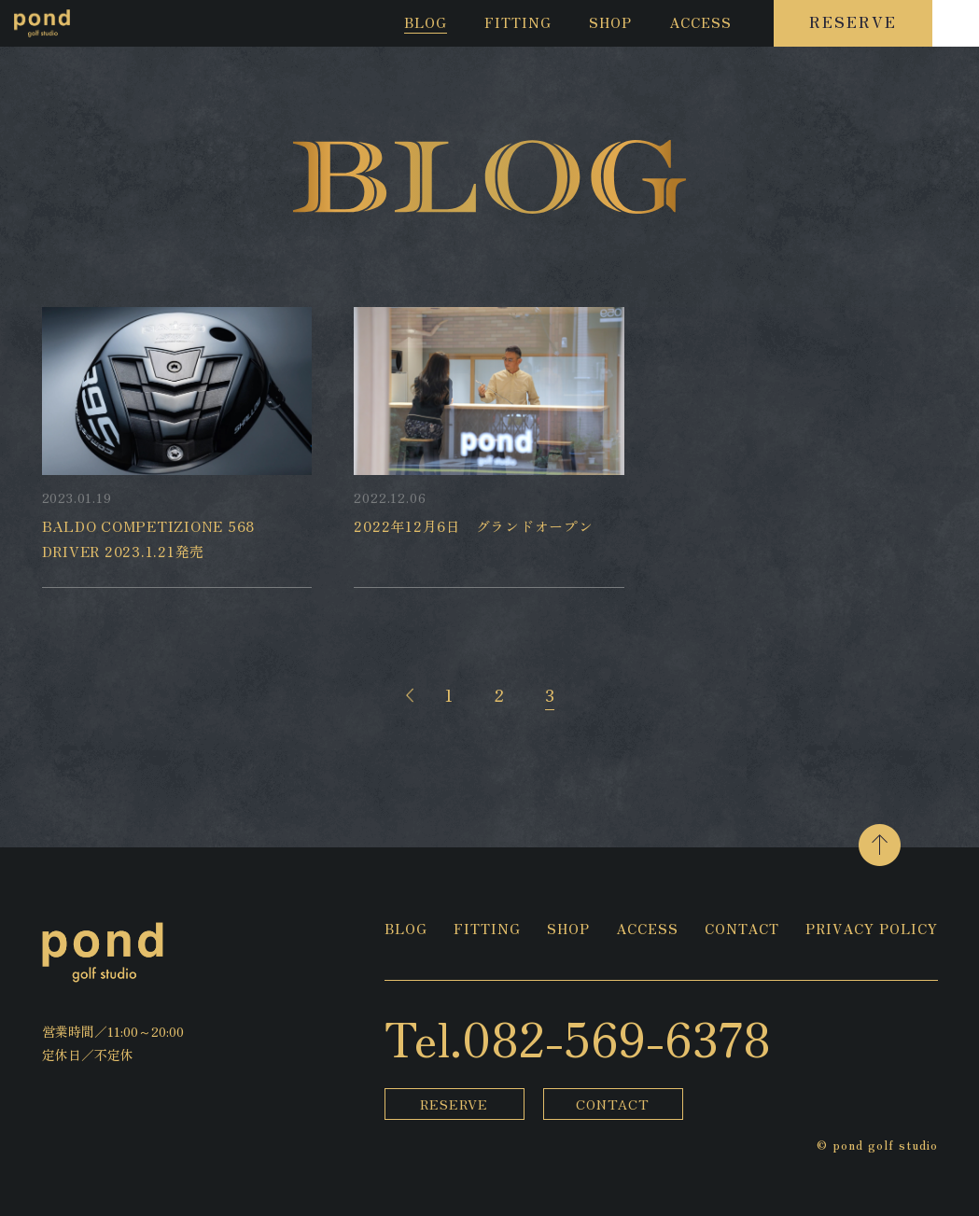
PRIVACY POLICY (871, 930)
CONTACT (742, 930)
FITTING (518, 23)
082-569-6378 (616, 1036)
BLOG (425, 23)
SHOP (610, 23)
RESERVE (853, 21)
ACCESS (700, 23)
